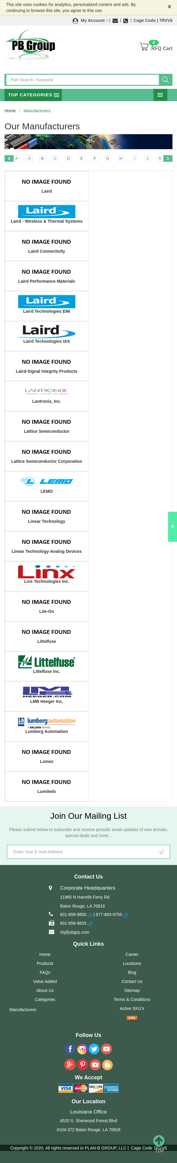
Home (10, 110)
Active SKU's (132, 1008)
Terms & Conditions (132, 999)
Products (45, 963)
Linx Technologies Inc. (46, 581)
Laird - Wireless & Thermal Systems (47, 221)
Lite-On (46, 611)
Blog (132, 972)
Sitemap (132, 990)
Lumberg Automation (46, 731)
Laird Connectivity (46, 251)
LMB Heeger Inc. (46, 701)
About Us (45, 990)
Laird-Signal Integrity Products (46, 371)
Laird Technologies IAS (46, 341)
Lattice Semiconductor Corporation (46, 461)
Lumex (46, 761)
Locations (132, 963)
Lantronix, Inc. (46, 401)
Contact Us (132, 981)
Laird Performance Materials (46, 281)
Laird (47, 191)
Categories (45, 999)
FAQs (45, 972)
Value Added (45, 981)
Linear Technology (46, 521)
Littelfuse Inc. (46, 671)
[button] (91, 20)
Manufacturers (22, 1009)
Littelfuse (46, 641)
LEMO (47, 491)
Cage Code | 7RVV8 (153, 20)
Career (131, 954)
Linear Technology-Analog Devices (47, 551)
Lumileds (46, 791)
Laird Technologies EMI (46, 311)
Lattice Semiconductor (46, 431)
